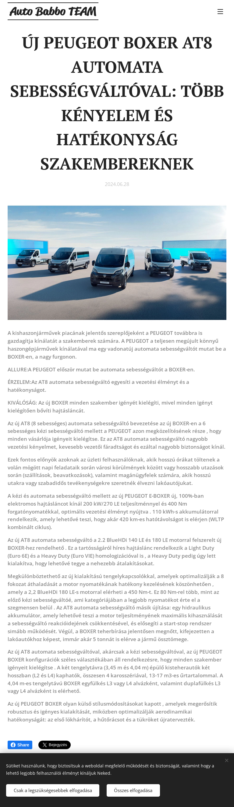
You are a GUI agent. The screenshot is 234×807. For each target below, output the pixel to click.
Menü (220, 11)
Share (20, 744)
